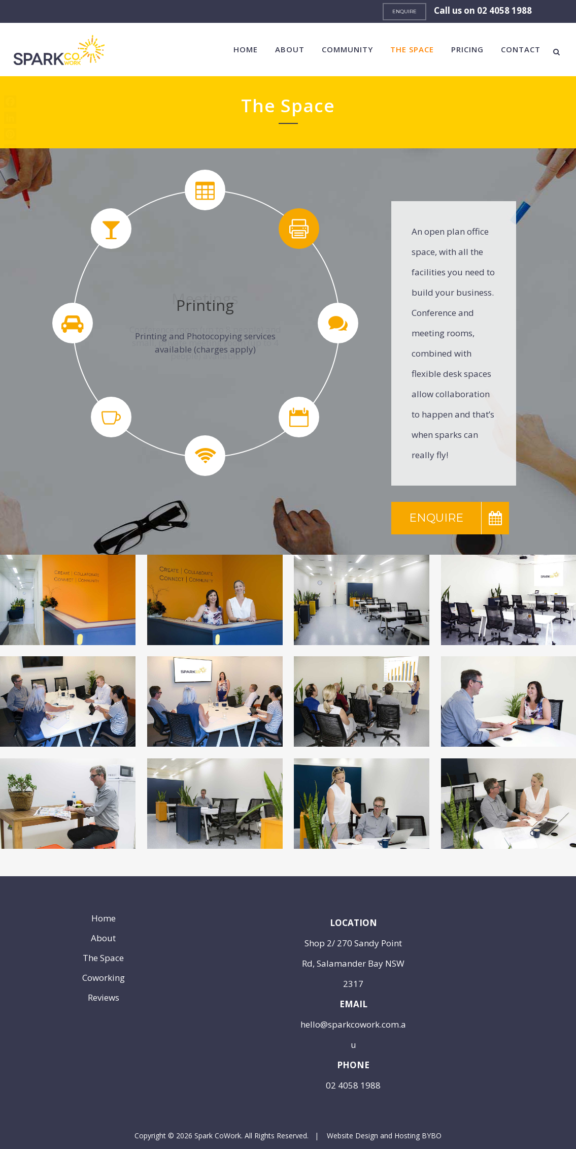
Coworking (103, 977)
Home (103, 918)
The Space (103, 958)
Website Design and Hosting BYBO (384, 1135)
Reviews (103, 997)
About (103, 938)
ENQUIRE (404, 11)
